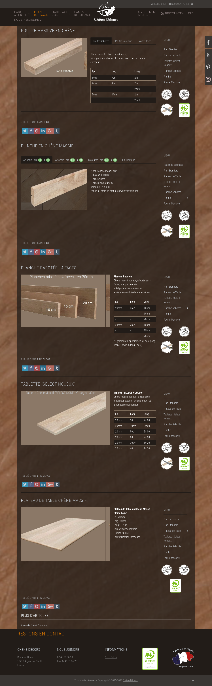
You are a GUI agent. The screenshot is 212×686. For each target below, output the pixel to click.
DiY (190, 13)
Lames (82, 13)
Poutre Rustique (123, 41)
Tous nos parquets (173, 164)
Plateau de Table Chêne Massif (54, 500)
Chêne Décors (130, 680)
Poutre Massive (172, 82)
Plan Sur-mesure (172, 519)
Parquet (21, 13)
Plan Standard (171, 49)
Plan (41, 13)
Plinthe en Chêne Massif (47, 146)
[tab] (36, 160)
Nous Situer (111, 665)
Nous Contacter (179, 4)
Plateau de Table (172, 55)
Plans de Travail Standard (34, 625)
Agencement (147, 13)
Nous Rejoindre (26, 20)
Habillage (60, 13)
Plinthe (167, 76)
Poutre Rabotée (101, 41)
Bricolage (171, 13)
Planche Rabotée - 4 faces (49, 267)
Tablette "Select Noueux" (172, 63)
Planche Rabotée (172, 70)
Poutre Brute (144, 41)
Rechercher (158, 4)
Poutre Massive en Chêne (48, 30)
